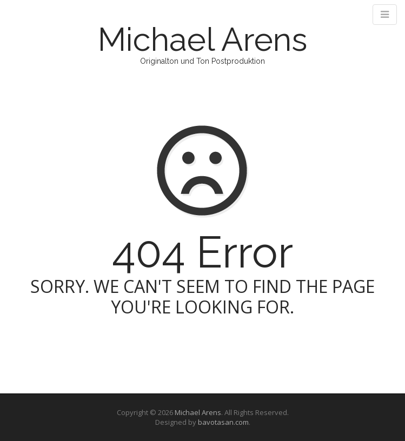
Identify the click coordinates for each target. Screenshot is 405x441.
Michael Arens (202, 39)
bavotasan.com (223, 422)
